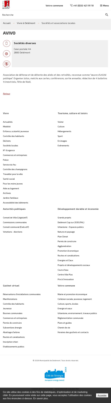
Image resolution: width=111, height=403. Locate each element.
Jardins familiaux (10, 198)
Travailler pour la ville (13, 174)
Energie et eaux (65, 308)
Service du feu (9, 164)
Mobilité (7, 126)
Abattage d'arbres (11, 332)
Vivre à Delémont (26, 23)
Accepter (102, 395)
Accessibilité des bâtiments (15, 202)
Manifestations (10, 299)
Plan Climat (63, 236)
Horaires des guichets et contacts (73, 332)
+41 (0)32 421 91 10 (82, 5)
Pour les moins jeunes (13, 183)
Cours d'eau (63, 270)
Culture (61, 126)
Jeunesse (7, 308)
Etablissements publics (13, 346)
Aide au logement (11, 188)
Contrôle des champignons (15, 169)
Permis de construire (67, 241)
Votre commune (54, 5)
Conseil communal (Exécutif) (16, 227)
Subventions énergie (12, 327)
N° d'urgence (9, 150)
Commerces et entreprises (15, 155)
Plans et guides (65, 323)
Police (6, 160)
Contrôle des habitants (13, 136)
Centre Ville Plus (65, 274)
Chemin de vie (64, 327)
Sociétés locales (10, 145)
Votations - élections (12, 231)
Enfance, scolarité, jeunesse (16, 131)
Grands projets (64, 217)
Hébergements (64, 131)
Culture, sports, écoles (68, 304)
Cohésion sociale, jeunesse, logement (75, 299)
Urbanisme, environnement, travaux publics (77, 313)
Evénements (63, 145)
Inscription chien (10, 342)
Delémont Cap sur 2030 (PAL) (71, 222)
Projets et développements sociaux (74, 265)
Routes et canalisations (68, 255)
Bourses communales (12, 313)
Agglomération (64, 246)
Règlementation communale (70, 318)
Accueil (7, 23)
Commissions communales (15, 222)
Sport (60, 136)
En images (62, 141)
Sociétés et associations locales (58, 23)
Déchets (7, 141)
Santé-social (9, 179)
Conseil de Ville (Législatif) (15, 217)
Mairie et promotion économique (72, 294)
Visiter (61, 122)
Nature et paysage (66, 231)
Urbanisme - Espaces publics (71, 227)
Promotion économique (68, 250)
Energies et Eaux (65, 260)
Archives (7, 193)
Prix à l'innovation (66, 279)
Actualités (8, 122)
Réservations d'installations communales (22, 294)
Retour (6, 93)
